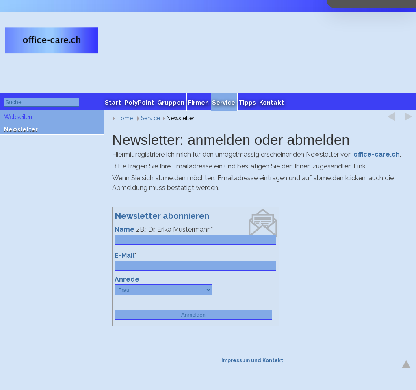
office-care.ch (376, 154)
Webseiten (18, 117)
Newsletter (21, 129)
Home (125, 118)
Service (150, 118)
